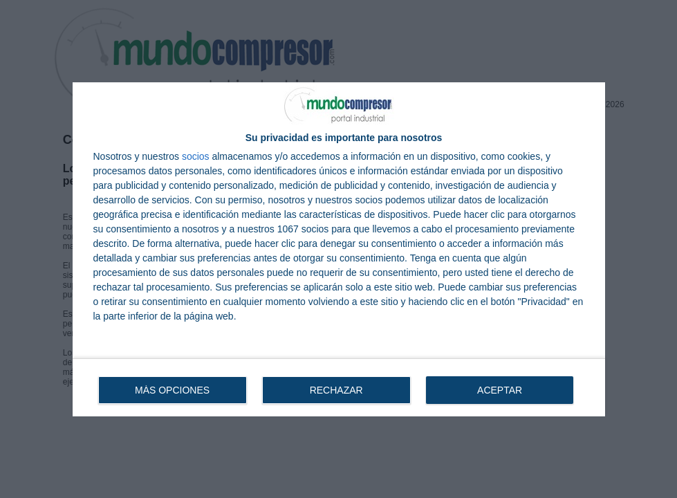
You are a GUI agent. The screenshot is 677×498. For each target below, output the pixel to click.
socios (196, 156)
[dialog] (339, 249)
